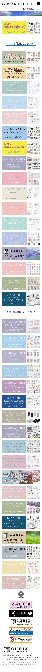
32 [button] (34, 28)
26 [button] (14, 28)
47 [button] (11, 34)
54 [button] (34, 34)
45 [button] (4, 34)
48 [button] (14, 34)
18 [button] (24, 26)
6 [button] (21, 23)
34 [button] (4, 31)
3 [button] (11, 23)
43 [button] (34, 31)
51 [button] (24, 34)
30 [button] (28, 28)
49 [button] (18, 34)
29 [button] (24, 28)
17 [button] (21, 26)
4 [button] (14, 23)
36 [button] (11, 31)
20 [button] (31, 26)
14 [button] (11, 26)
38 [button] (18, 31)
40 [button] (24, 31)
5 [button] (18, 23)
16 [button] (18, 26)
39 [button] (21, 31)
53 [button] (31, 34)
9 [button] (31, 23)
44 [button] (38, 31)
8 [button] (28, 23)
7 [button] (24, 23)
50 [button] (21, 34)
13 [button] (7, 26)
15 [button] (14, 26)
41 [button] (28, 31)
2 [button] (7, 23)
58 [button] (23, 37)
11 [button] (38, 23)
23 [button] (4, 28)
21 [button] (34, 26)
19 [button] (28, 26)
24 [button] (7, 28)
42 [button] (31, 31)
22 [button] (38, 26)
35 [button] (7, 31)
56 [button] (16, 37)
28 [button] (21, 28)
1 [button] (4, 23)
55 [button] (38, 34)
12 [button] (4, 26)
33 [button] (38, 28)
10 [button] (34, 23)
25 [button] (11, 28)
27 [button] (18, 28)
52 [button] (28, 34)
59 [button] (26, 37)
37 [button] (14, 31)
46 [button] (7, 34)
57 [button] (19, 37)
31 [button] (31, 28)
